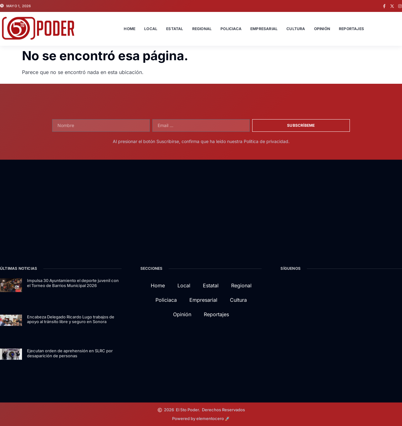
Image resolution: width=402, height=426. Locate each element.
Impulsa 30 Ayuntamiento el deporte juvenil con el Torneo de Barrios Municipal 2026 (73, 283)
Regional (202, 28)
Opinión (322, 28)
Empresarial (264, 28)
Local (150, 28)
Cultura (295, 28)
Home (129, 28)
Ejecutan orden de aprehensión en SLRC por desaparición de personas (70, 353)
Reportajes (351, 28)
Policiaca (231, 28)
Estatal (174, 28)
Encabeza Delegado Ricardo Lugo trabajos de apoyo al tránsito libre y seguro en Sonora (70, 319)
